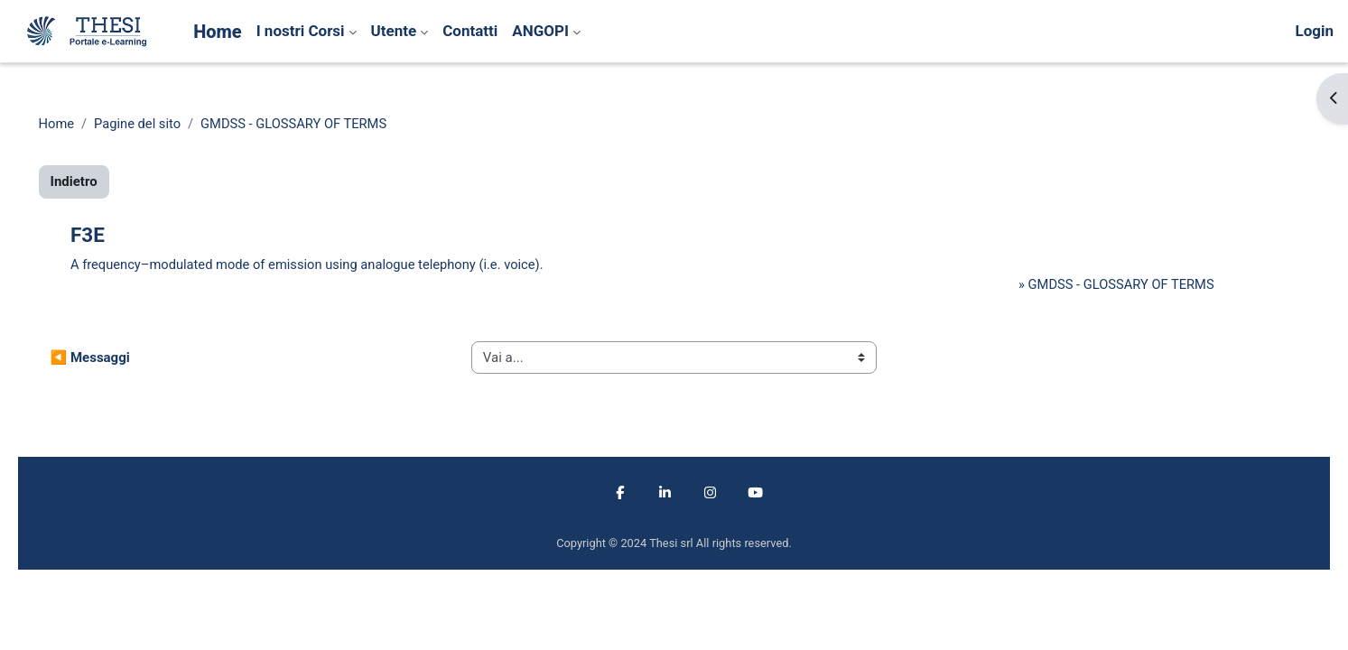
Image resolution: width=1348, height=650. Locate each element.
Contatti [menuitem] (469, 31)
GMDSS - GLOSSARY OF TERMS (324, 124)
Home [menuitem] (217, 31)
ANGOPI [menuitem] (540, 31)
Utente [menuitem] (394, 31)
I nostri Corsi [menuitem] (300, 31)
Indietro (99, 182)
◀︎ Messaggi (115, 358)
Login (1314, 31)
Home (82, 124)
